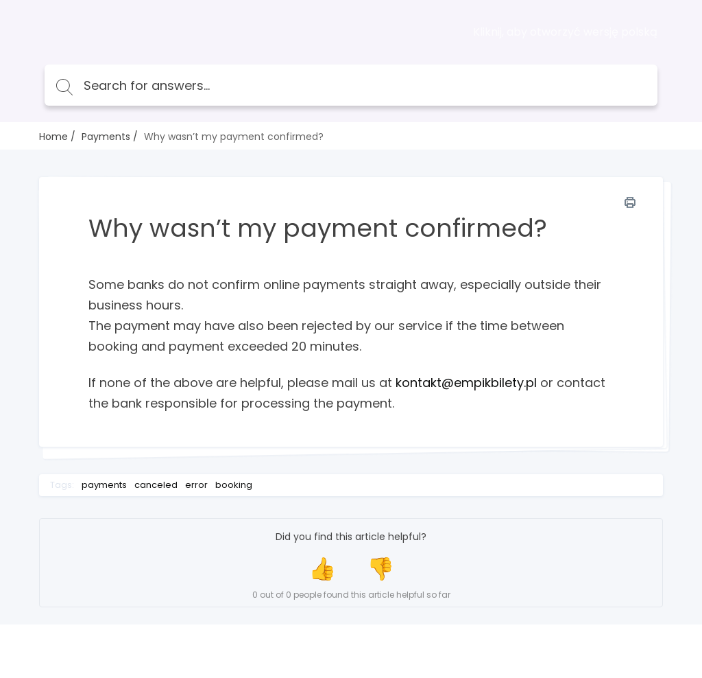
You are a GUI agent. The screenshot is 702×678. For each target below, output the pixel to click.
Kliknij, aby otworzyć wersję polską (565, 32)
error (196, 485)
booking (233, 485)
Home (53, 136)
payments (104, 485)
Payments (106, 136)
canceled (156, 485)
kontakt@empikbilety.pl (466, 382)
